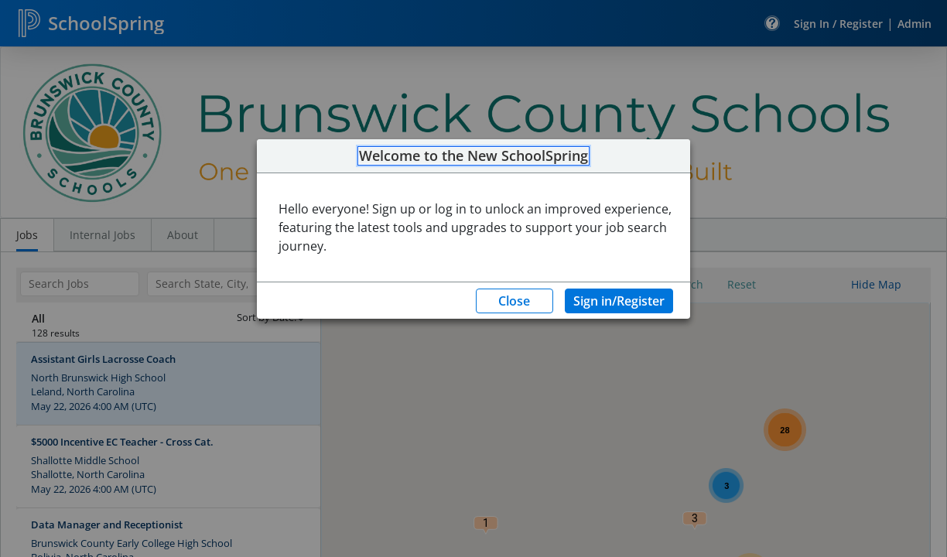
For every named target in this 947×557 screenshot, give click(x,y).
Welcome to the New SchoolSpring (473, 156)
